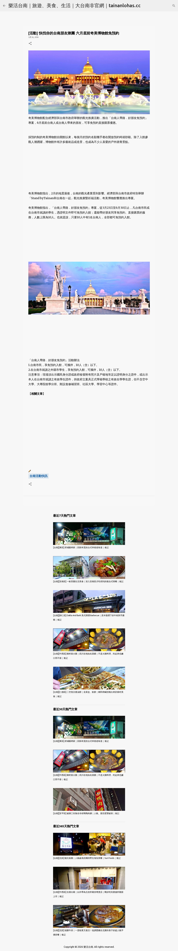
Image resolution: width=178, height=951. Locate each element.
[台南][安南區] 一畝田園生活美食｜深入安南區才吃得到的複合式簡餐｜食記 (88, 581)
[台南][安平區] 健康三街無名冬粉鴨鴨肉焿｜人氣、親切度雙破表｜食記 (86, 813)
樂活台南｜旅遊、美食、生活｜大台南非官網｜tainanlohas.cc (74, 5)
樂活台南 (88, 946)
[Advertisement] (89, 170)
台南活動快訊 (39, 476)
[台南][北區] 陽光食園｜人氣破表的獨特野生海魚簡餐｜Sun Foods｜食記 (87, 858)
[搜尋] (174, 5)
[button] (30, 44)
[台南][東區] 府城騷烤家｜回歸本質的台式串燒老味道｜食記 (81, 547)
